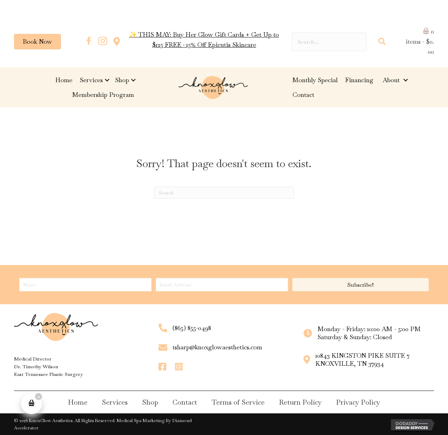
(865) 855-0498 (192, 328)
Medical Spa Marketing (140, 420)
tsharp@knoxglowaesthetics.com (217, 347)
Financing (360, 80)
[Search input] (329, 42)
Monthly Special (315, 80)
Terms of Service (238, 402)
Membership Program (103, 95)
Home (63, 80)
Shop (122, 80)
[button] (88, 41)
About (392, 80)
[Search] (224, 193)
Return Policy (300, 402)
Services (91, 80)
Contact (303, 95)
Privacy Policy (358, 402)
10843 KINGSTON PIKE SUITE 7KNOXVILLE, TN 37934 (362, 359)
